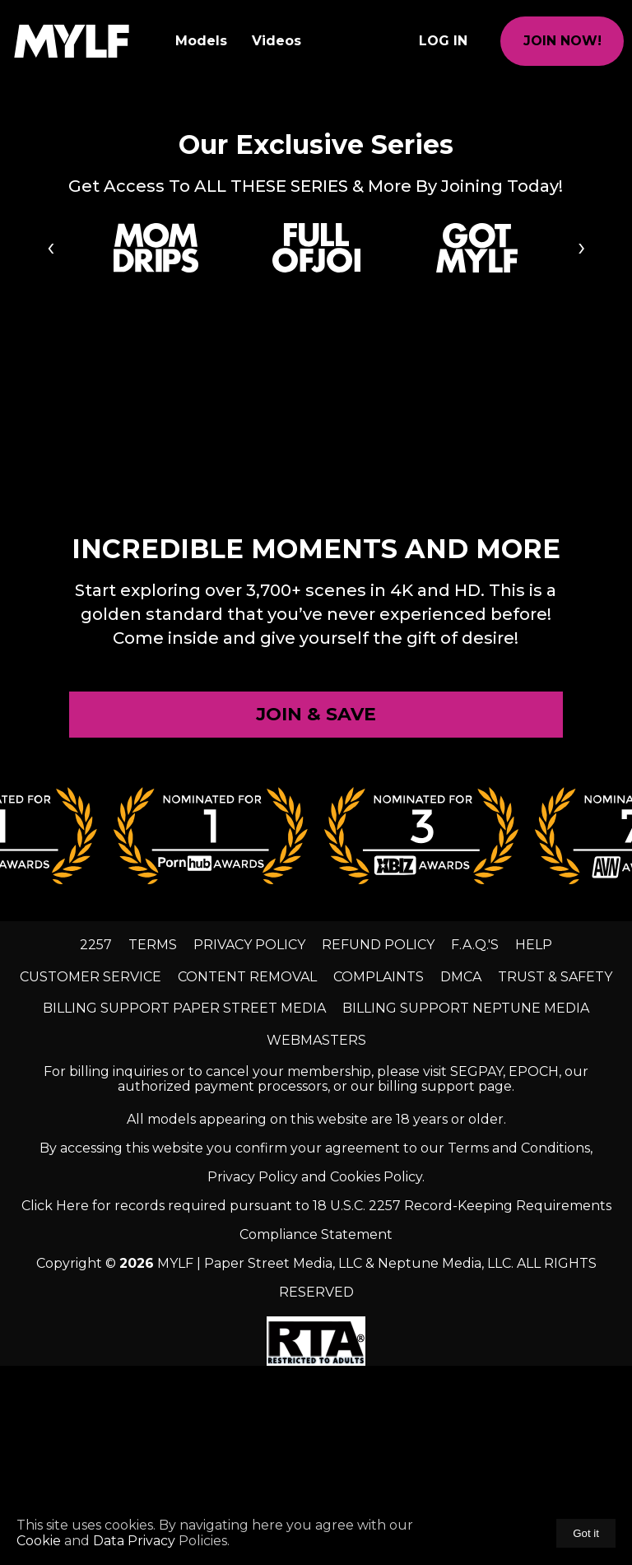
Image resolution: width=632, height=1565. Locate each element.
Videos (276, 41)
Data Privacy (134, 1541)
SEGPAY (476, 1071)
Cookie (40, 1541)
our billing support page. (432, 1086)
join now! (562, 41)
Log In (443, 41)
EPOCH (534, 1071)
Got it (586, 1533)
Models (201, 41)
